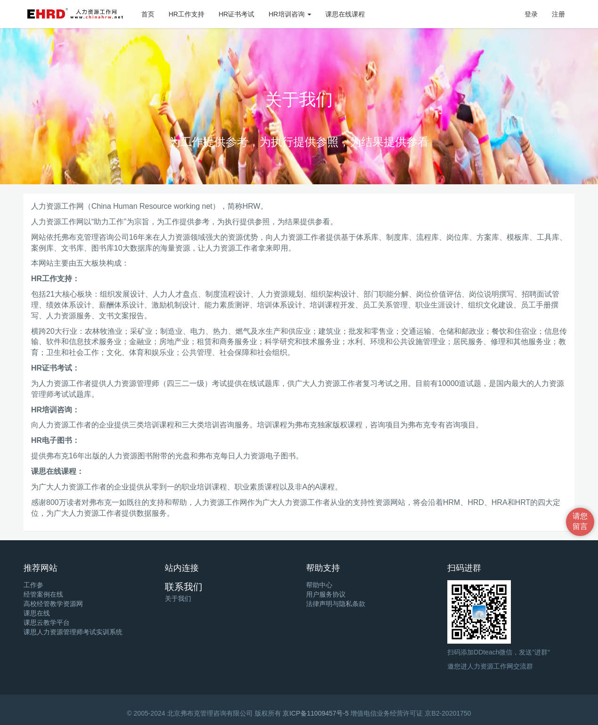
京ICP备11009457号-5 (315, 713)
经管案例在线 (43, 594)
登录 (531, 14)
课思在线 (37, 613)
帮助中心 (319, 585)
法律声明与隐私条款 (335, 603)
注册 (558, 14)
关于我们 (178, 598)
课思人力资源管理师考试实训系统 (73, 632)
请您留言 (580, 521)
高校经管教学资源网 (53, 603)
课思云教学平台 (47, 622)
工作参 (33, 585)
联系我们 (183, 587)
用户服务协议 (326, 594)
